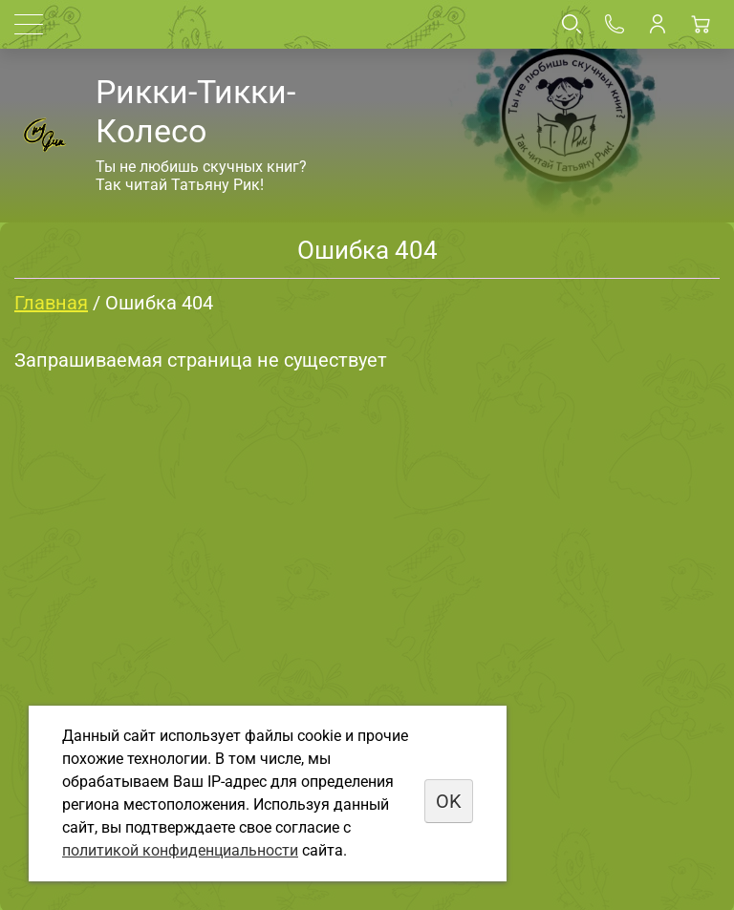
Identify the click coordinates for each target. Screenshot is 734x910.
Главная (51, 302)
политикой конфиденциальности (180, 850)
